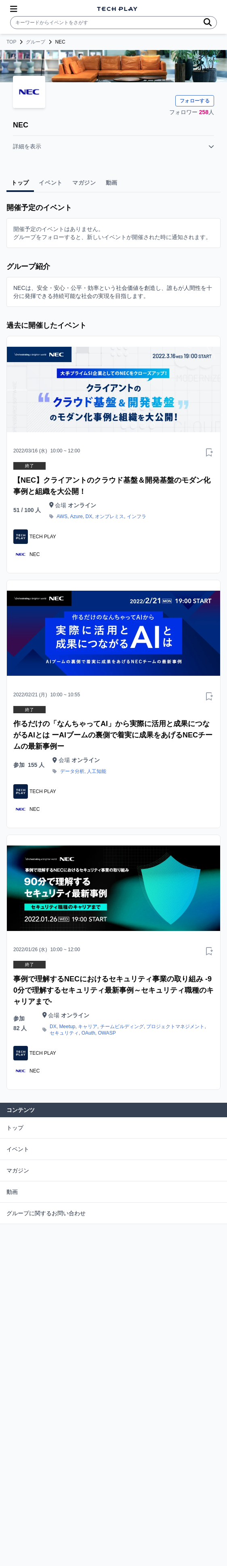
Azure (76, 516)
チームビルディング (122, 1026)
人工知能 (96, 771)
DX (89, 516)
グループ (35, 42)
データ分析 (72, 771)
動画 (12, 1192)
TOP (11, 42)
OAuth (88, 1033)
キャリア (87, 1026)
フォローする (195, 101)
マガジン (17, 1170)
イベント (17, 1149)
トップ (14, 1128)
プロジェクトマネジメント (175, 1026)
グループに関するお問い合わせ (46, 1213)
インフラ (136, 516)
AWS (62, 516)
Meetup (67, 1026)
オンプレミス (109, 516)
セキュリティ (64, 1033)
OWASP (107, 1033)
